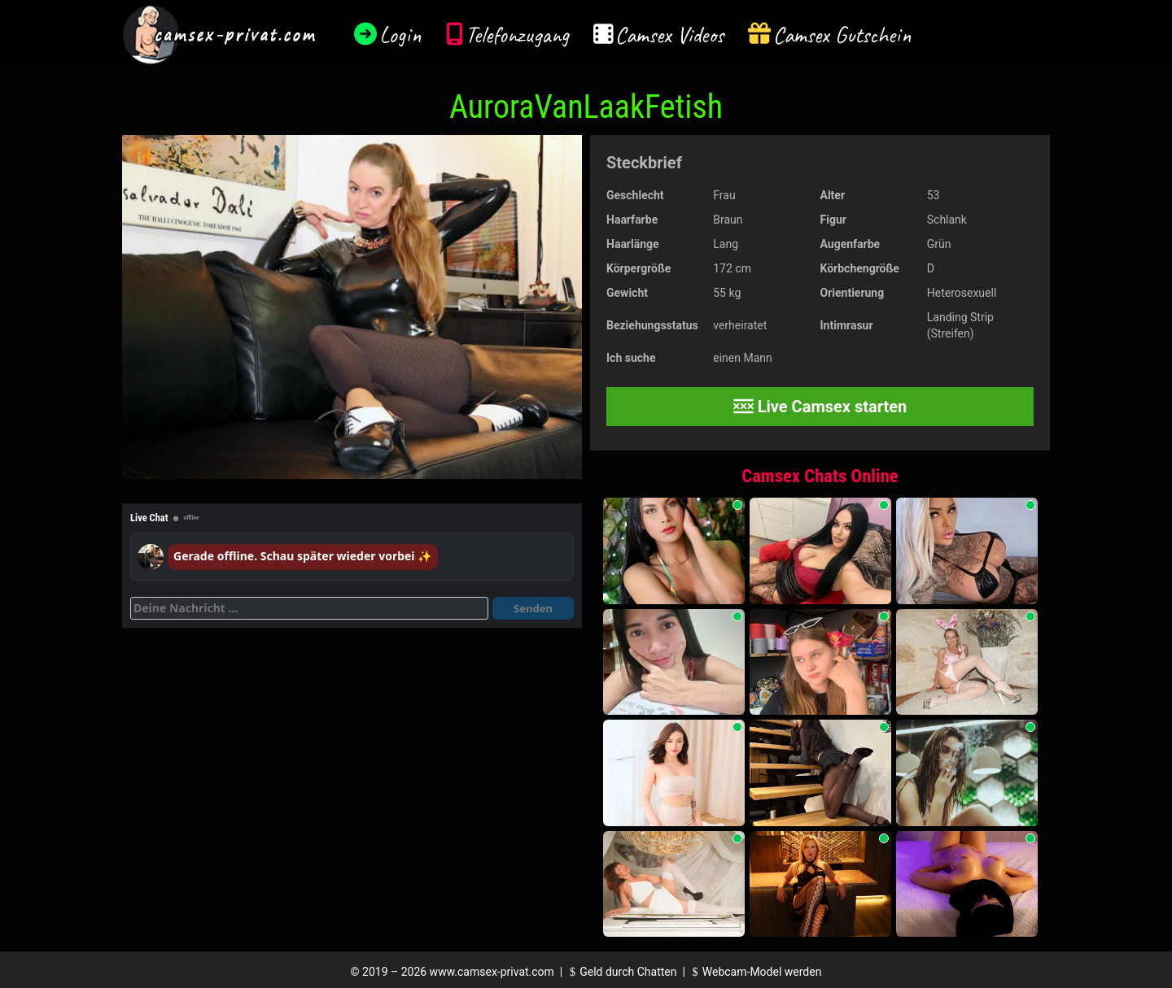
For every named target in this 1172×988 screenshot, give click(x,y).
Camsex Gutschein (842, 34)
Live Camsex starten (820, 406)
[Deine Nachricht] (309, 608)
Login (400, 34)
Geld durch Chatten (621, 971)
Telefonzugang (517, 34)
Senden (533, 608)
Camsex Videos (669, 34)
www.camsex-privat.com (492, 971)
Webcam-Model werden (754, 971)
